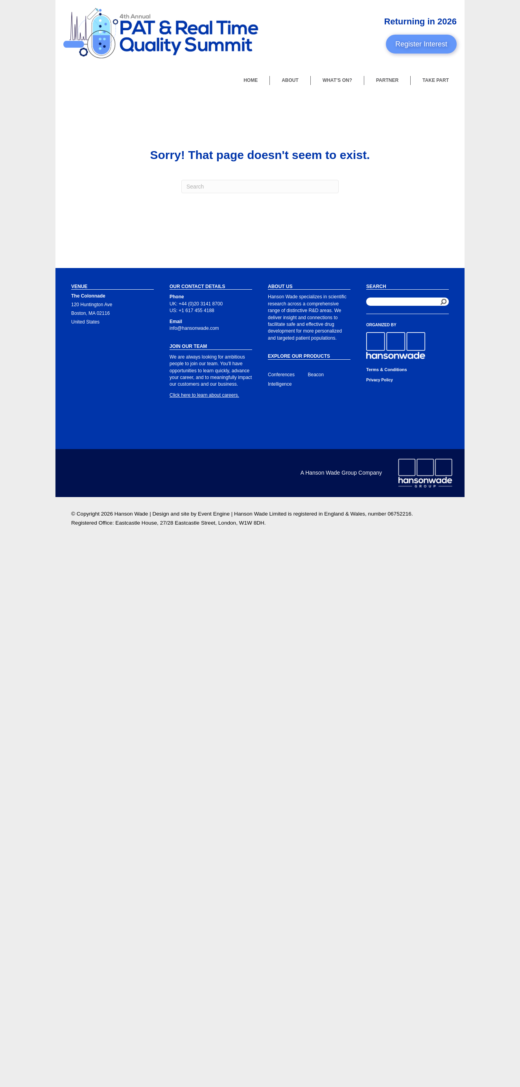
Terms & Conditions (386, 369)
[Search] (260, 186)
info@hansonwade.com (194, 328)
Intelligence (280, 384)
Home (250, 80)
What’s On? (337, 80)
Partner (387, 80)
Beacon (316, 374)
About (290, 80)
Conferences (281, 374)
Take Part (435, 80)
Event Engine (214, 514)
